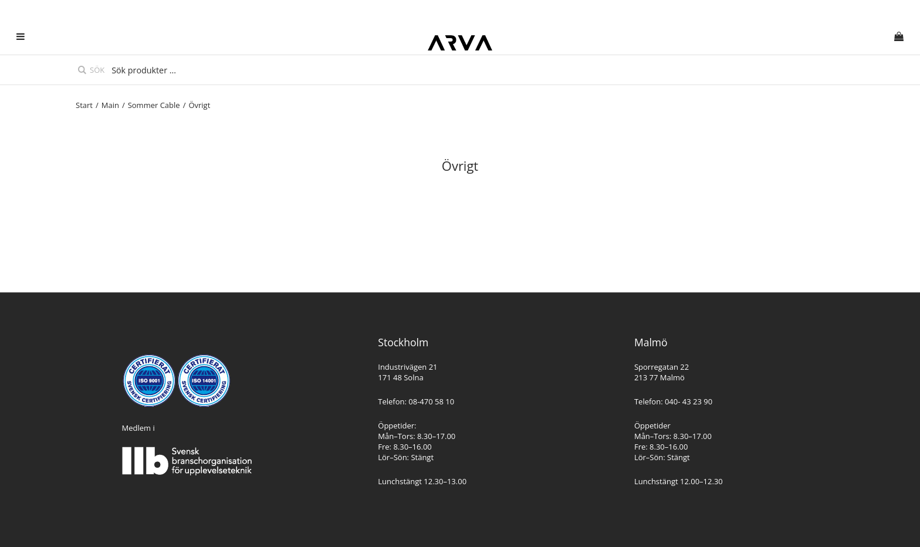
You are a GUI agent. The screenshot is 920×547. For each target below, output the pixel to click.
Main (110, 105)
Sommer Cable (154, 105)
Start (84, 105)
